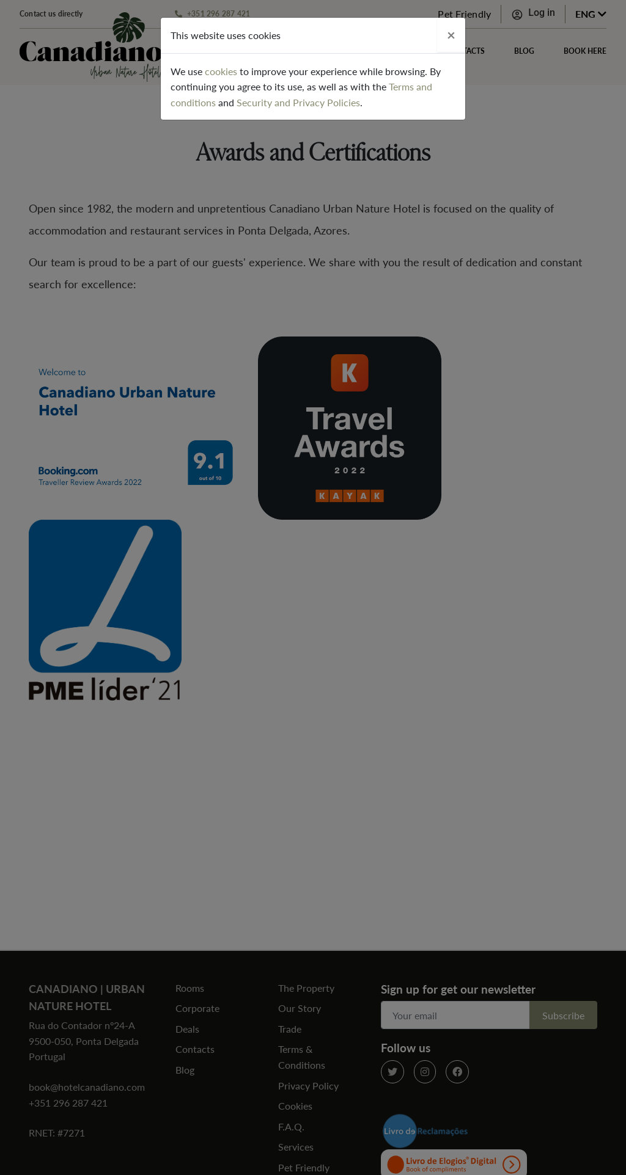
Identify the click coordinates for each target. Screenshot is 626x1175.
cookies (221, 71)
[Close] (451, 35)
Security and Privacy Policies (298, 102)
